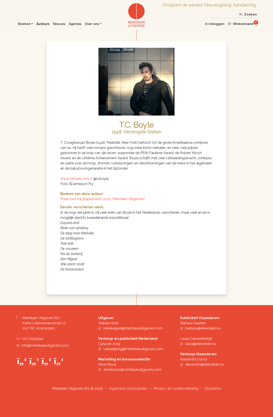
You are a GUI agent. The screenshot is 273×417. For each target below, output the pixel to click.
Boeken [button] (24, 24)
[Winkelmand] (242, 23)
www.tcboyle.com (74, 179)
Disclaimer (212, 388)
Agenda (75, 24)
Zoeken (248, 14)
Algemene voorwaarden (128, 388)
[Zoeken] (223, 14)
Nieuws (59, 24)
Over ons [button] (92, 24)
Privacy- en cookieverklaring (176, 388)
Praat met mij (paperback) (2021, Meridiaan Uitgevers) (102, 199)
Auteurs (43, 24)
